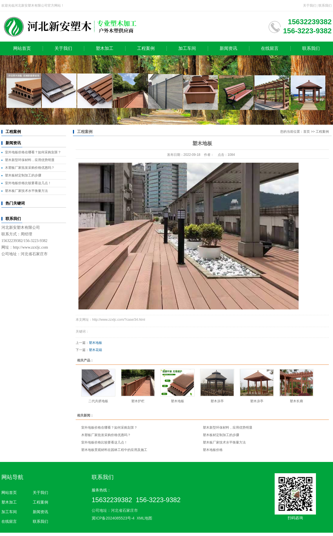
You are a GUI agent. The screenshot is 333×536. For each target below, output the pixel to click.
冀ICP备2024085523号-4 (113, 518)
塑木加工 (104, 48)
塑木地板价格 (213, 450)
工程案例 (146, 48)
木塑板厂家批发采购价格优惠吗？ (29, 168)
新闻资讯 (228, 48)
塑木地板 (95, 343)
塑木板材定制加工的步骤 (23, 175)
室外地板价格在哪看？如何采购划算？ (33, 152)
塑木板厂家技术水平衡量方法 (26, 191)
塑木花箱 (95, 350)
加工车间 (187, 48)
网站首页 (22, 48)
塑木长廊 (296, 401)
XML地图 (144, 518)
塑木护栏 (137, 401)
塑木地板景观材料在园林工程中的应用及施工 (114, 450)
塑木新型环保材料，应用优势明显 (29, 160)
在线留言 (270, 48)
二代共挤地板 (98, 401)
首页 (306, 132)
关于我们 (309, 5)
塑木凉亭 (217, 401)
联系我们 (325, 5)
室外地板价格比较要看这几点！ (28, 183)
